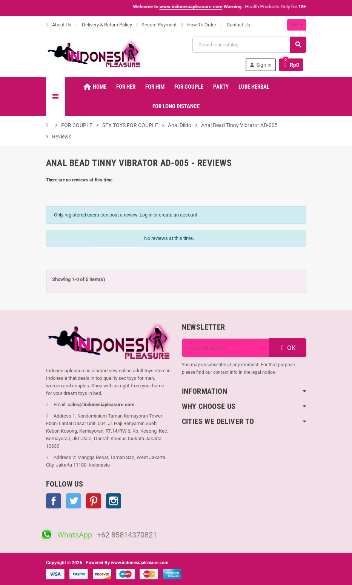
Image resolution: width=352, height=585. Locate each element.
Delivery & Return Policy (104, 25)
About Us (58, 25)
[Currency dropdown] (296, 25)
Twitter (73, 500)
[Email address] (225, 347)
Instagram (113, 500)
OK (287, 348)
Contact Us (235, 25)
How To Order (198, 25)
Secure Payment (157, 25)
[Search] (249, 45)
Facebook (53, 500)
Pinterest (93, 500)
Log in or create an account (169, 215)
